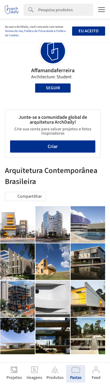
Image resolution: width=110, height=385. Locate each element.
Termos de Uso (14, 31)
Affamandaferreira (53, 70)
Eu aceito (88, 31)
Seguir (53, 88)
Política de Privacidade (38, 31)
